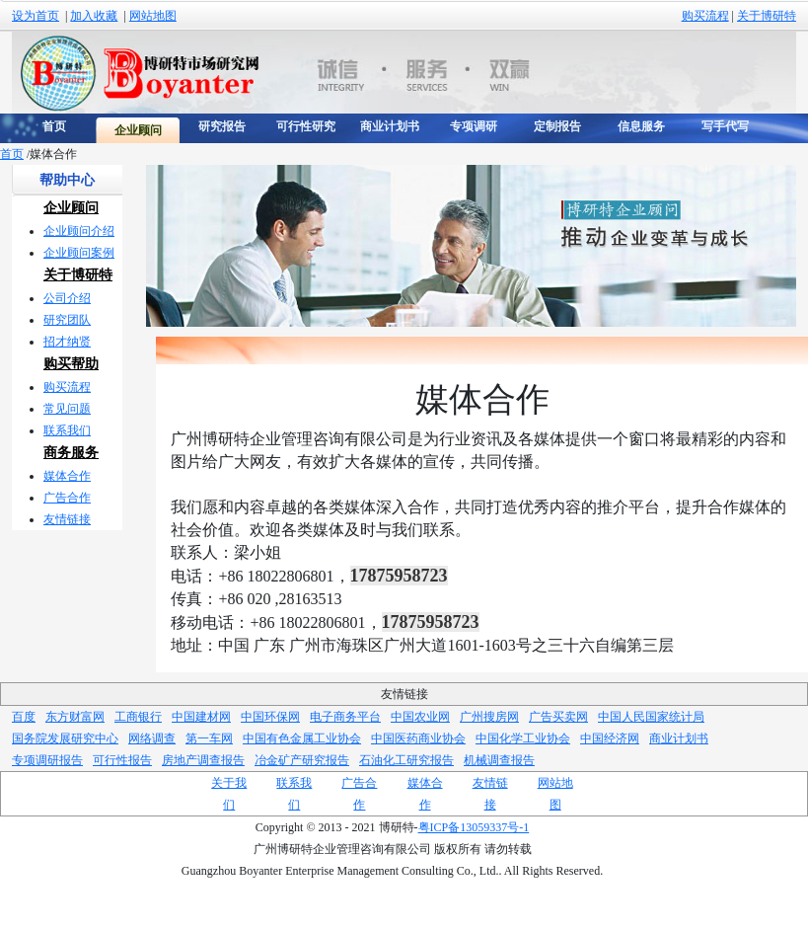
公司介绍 (67, 298)
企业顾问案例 (78, 253)
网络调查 (152, 738)
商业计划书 (678, 738)
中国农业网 (420, 717)
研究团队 (67, 320)
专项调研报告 (47, 760)
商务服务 (71, 452)
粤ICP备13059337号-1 (474, 827)
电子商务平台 (345, 717)
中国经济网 (609, 738)
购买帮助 (71, 363)
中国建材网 (201, 717)
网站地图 (153, 16)
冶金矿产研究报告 (302, 760)
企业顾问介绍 (78, 231)
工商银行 (138, 717)
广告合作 (67, 497)
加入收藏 (93, 16)
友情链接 (67, 519)
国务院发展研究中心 (65, 738)
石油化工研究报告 (406, 760)
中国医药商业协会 (418, 738)
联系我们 (67, 430)
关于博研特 (766, 16)
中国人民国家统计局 (651, 717)
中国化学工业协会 (523, 738)
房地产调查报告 (203, 760)
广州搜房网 (489, 717)
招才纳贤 (67, 342)
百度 (24, 717)
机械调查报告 (499, 760)
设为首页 (35, 16)
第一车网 (209, 738)
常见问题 (67, 409)
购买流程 (705, 16)
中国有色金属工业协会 (302, 738)
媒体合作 (67, 476)
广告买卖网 (558, 717)
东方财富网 (75, 717)
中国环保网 (270, 717)
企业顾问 (71, 207)
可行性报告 (122, 760)
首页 (12, 154)
